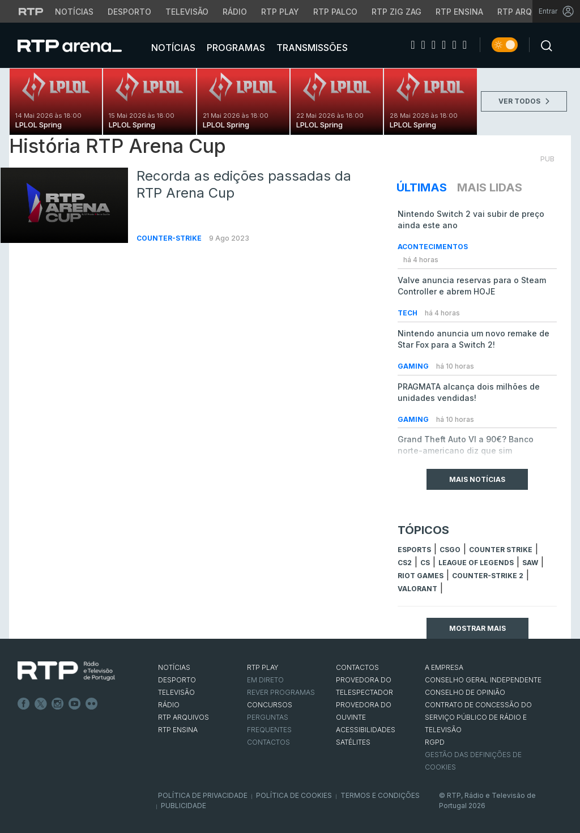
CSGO (450, 549)
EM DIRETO (265, 680)
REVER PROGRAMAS (281, 692)
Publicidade (183, 805)
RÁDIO (169, 704)
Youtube (75, 704)
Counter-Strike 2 (487, 575)
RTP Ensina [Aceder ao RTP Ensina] (459, 11)
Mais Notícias (477, 479)
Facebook (24, 704)
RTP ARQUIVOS (183, 717)
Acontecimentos (433, 246)
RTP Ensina (178, 729)
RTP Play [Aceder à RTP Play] (280, 11)
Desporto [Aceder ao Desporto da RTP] (129, 11)
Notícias (172, 47)
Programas (234, 47)
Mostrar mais (477, 628)
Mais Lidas (489, 187)
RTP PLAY (263, 667)
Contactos (268, 742)
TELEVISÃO (176, 692)
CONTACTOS (357, 667)
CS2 (405, 562)
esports (414, 549)
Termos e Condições (380, 795)
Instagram (58, 704)
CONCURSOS (269, 704)
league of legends (476, 562)
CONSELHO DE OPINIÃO (465, 692)
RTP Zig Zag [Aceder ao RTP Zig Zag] (396, 11)
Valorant (417, 588)
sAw (530, 562)
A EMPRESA (444, 667)
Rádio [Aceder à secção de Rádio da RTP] (235, 11)
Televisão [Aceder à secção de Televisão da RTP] (186, 11)
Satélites (353, 742)
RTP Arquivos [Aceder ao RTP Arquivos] (526, 11)
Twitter (41, 704)
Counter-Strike (170, 238)
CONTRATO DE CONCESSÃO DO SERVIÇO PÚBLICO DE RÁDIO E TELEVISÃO (478, 717)
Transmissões (311, 47)
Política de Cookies (294, 795)
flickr (92, 704)
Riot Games (420, 575)
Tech (408, 313)
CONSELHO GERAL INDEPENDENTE (483, 680)
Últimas (421, 187)
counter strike (500, 549)
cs (425, 562)
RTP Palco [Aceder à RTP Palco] (335, 11)
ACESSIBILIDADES (365, 729)
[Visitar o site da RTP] (31, 11)
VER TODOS (523, 101)
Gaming (414, 366)
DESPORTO (177, 680)
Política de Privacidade (203, 795)
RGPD (435, 742)
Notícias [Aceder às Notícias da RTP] (74, 11)
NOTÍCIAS (174, 667)
